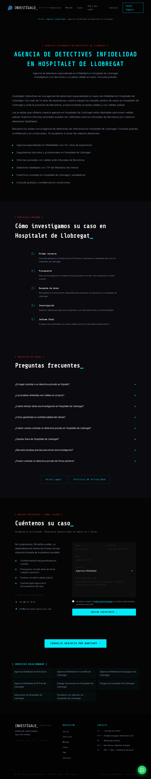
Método (69, 8)
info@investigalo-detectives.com (33, 609)
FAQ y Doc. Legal (93, 8)
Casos (80, 8)
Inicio (41, 19)
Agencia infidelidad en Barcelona (30, 672)
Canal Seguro (130, 7)
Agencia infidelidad (56, 19)
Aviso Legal (53, 479)
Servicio (79, 567)
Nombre (78, 545)
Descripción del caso (85, 578)
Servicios (56, 8)
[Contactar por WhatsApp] (142, 770)
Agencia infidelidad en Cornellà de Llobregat (74, 674)
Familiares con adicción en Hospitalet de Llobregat (70, 697)
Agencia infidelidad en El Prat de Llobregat (30, 685)
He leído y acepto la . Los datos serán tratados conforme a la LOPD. (105, 602)
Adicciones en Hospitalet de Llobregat (28, 697)
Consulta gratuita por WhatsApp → (75, 643)
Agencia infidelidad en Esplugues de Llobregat (118, 674)
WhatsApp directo (112, 741)
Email (77, 556)
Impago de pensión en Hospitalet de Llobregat (75, 685)
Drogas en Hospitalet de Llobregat (117, 683)
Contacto (113, 8)
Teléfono (111, 545)
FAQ (64, 753)
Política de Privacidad (89, 479)
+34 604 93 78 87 (25, 602)
